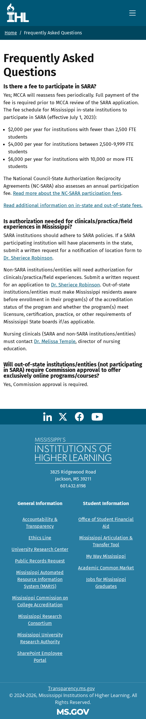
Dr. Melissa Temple (54, 341)
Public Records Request (40, 561)
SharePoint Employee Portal (39, 657)
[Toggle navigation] (132, 13)
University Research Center (40, 549)
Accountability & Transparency (40, 523)
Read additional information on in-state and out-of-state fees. (73, 205)
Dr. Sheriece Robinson (27, 258)
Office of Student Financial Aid (106, 523)
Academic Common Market (106, 568)
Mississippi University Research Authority (40, 638)
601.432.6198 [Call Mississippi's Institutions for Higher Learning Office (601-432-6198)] (73, 486)
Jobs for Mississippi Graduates (106, 583)
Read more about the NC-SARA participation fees (67, 193)
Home (11, 33)
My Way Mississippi (106, 556)
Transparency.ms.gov (71, 688)
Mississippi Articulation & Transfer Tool (106, 541)
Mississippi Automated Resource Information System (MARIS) (40, 579)
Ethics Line (40, 538)
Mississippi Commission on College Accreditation (40, 601)
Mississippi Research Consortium (40, 620)
